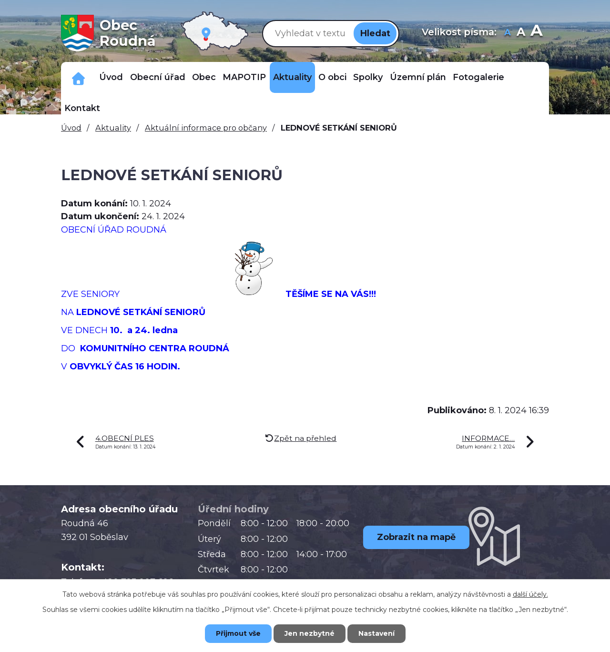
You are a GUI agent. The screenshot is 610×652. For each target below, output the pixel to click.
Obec (204, 77)
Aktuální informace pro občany (206, 127)
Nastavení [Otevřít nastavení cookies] (376, 633)
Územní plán (418, 77)
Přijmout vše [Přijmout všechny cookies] (238, 633)
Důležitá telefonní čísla (78, 77)
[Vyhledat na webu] (308, 33)
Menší (508, 33)
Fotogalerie (478, 77)
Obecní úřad (157, 77)
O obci (332, 77)
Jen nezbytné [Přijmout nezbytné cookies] (310, 633)
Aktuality (292, 77)
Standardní (521, 33)
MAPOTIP (244, 77)
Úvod (111, 77)
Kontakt (82, 108)
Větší (536, 33)
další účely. (530, 594)
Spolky (368, 77)
